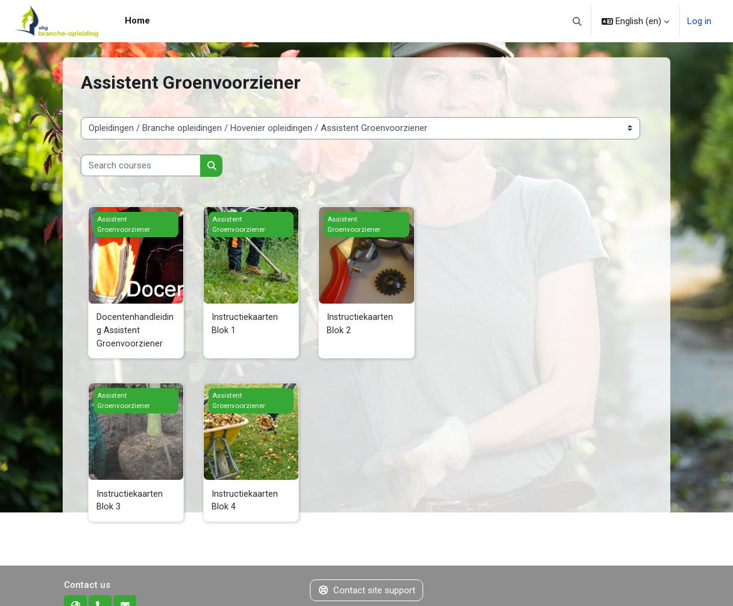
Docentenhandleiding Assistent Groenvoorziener (135, 331)
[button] (578, 21)
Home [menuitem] (137, 20)
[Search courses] (141, 166)
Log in (699, 21)
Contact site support (367, 592)
